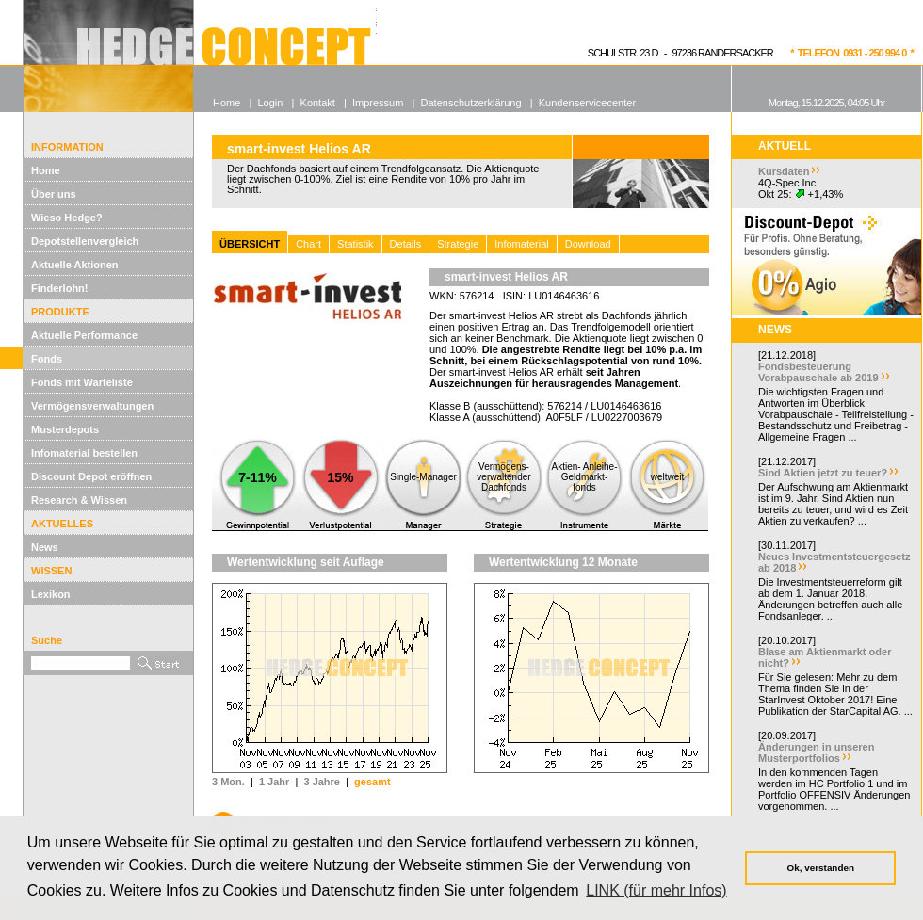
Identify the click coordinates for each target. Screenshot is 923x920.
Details (406, 244)
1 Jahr (274, 781)
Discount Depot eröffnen (91, 476)
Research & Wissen (79, 500)
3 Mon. (228, 781)
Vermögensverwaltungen (92, 406)
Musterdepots (65, 429)
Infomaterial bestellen (84, 453)
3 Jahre (321, 781)
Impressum (377, 102)
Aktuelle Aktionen (75, 264)
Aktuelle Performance (84, 335)
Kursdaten (783, 171)
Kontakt (317, 102)
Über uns (53, 194)
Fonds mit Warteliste (82, 382)
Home (45, 170)
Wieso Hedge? (67, 217)
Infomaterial (521, 244)
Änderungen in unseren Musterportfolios (816, 752)
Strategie (457, 244)
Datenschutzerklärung (471, 102)
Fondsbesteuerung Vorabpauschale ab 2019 (818, 372)
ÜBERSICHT (249, 244)
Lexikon (51, 594)
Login (270, 102)
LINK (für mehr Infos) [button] (656, 890)
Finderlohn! (60, 288)
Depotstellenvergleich (84, 241)
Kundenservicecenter (587, 102)
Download (588, 244)
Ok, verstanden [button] (820, 868)
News (44, 547)
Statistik (355, 244)
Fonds (46, 358)
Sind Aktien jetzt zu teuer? (822, 472)
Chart (308, 244)
